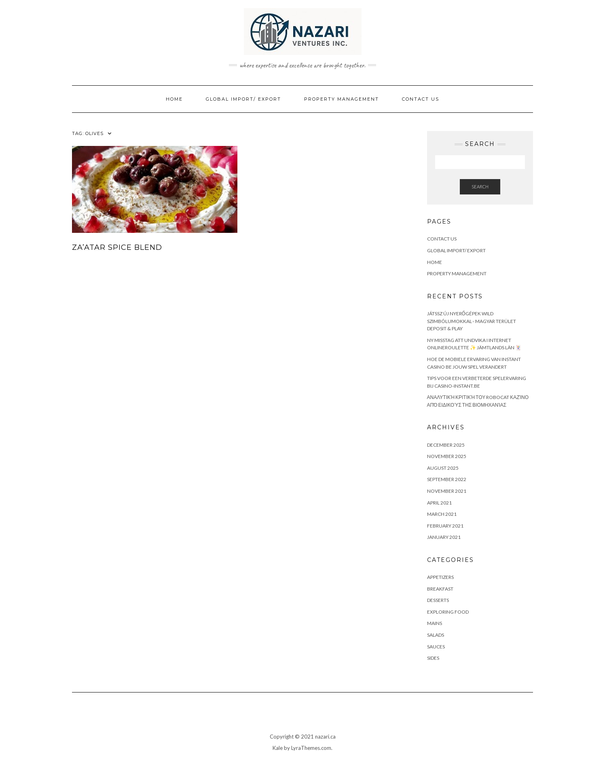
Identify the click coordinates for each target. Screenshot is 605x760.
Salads (435, 635)
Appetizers (440, 577)
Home (174, 99)
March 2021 (442, 514)
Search (480, 186)
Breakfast (440, 589)
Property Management (341, 99)
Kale (278, 748)
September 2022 (446, 479)
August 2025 (443, 468)
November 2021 (446, 491)
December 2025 (446, 445)
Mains (434, 623)
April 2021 (439, 503)
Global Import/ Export (243, 99)
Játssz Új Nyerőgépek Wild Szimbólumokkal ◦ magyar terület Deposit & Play (471, 320)
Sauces (436, 647)
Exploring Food (448, 612)
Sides (433, 658)
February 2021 (445, 526)
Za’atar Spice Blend (117, 247)
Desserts (438, 600)
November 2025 (446, 456)
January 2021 (444, 537)
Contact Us (420, 99)
